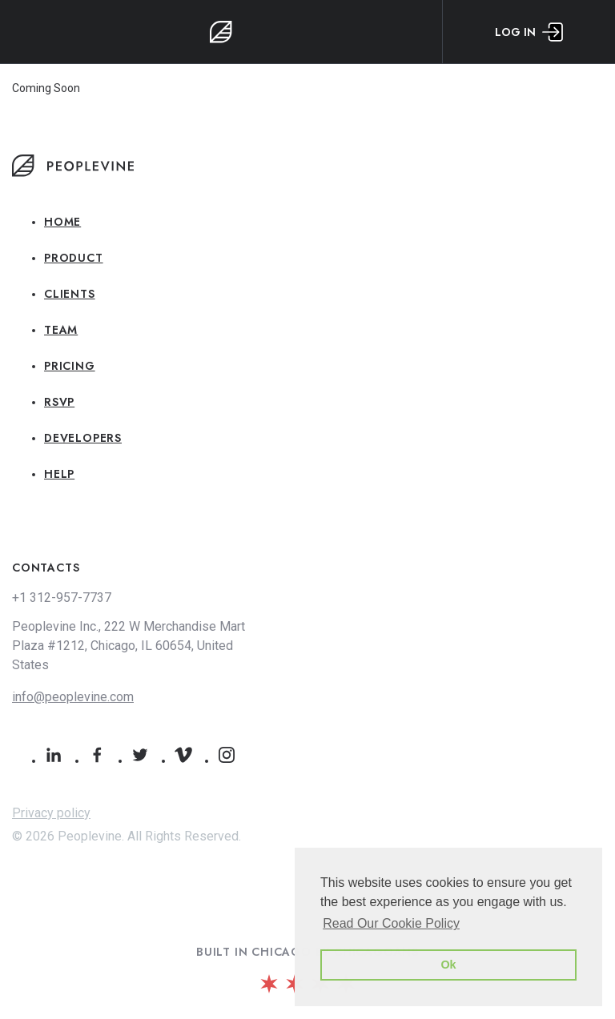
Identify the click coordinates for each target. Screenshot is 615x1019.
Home (62, 222)
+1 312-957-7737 (61, 597)
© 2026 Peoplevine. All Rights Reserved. (126, 836)
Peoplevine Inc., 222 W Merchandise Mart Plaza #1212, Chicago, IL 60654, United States (128, 645)
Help (59, 474)
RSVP (59, 402)
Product (73, 258)
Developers (83, 438)
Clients (69, 294)
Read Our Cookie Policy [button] (391, 923)
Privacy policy (51, 812)
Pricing (69, 366)
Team (61, 330)
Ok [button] (448, 964)
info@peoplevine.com (73, 696)
